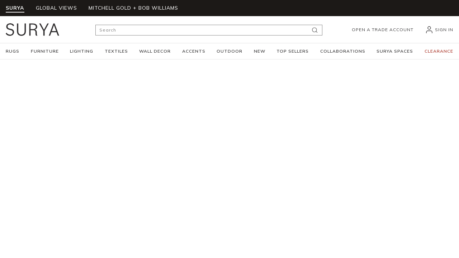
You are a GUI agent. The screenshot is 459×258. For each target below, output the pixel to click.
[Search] (208, 30)
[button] (12, 51)
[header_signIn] (439, 29)
